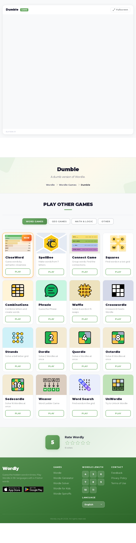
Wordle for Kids (62, 488)
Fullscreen (120, 9)
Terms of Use (118, 483)
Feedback (116, 472)
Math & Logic (84, 221)
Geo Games (59, 221)
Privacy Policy (119, 478)
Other (105, 221)
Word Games (34, 221)
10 (85, 489)
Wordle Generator (63, 478)
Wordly (10, 468)
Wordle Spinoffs (62, 493)
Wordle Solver (61, 483)
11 (93, 489)
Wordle (57, 472)
